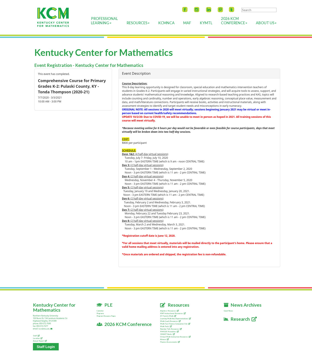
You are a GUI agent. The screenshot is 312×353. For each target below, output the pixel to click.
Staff (36, 336)
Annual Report (40, 341)
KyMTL (206, 23)
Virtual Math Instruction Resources (175, 337)
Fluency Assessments (170, 342)
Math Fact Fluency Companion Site (175, 324)
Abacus (164, 339)
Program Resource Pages (106, 316)
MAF (187, 23)
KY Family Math (168, 316)
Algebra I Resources (169, 311)
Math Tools (166, 326)
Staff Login (46, 346)
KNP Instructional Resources (173, 313)
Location (37, 338)
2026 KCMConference (234, 20)
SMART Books (167, 334)
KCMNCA (166, 23)
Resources (138, 23)
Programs (100, 313)
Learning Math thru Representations (175, 318)
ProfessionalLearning (104, 20)
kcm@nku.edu (46, 329)
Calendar (100, 311)
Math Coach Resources (170, 321)
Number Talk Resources (171, 329)
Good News (228, 311)
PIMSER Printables (169, 331)
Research (240, 319)
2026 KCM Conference (124, 324)
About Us (266, 23)
